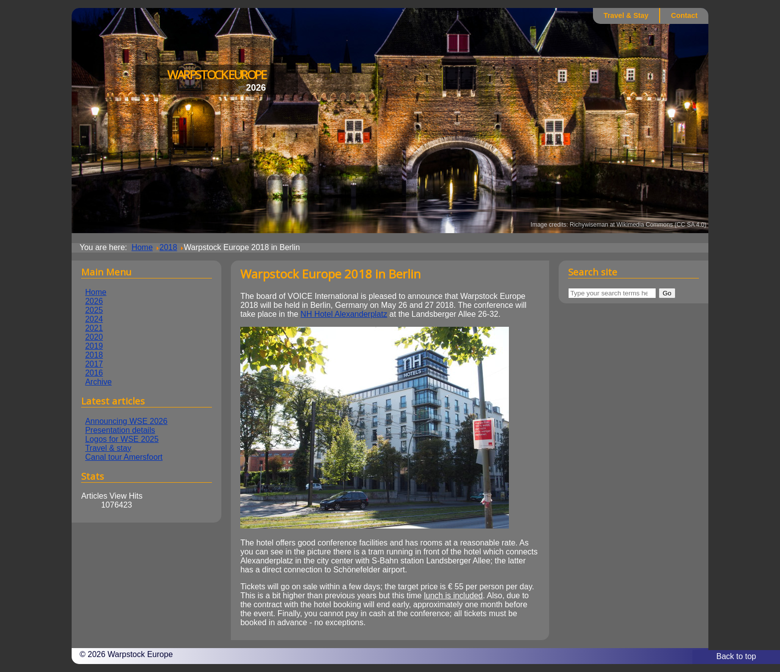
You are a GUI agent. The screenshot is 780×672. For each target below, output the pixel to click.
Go (667, 293)
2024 (94, 319)
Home (95, 292)
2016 (94, 373)
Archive (98, 382)
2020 (94, 337)
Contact (684, 15)
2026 (94, 301)
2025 (94, 310)
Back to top (736, 656)
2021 (94, 328)
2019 (94, 346)
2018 (94, 355)
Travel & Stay (625, 15)
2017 (94, 364)
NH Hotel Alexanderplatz (343, 314)
